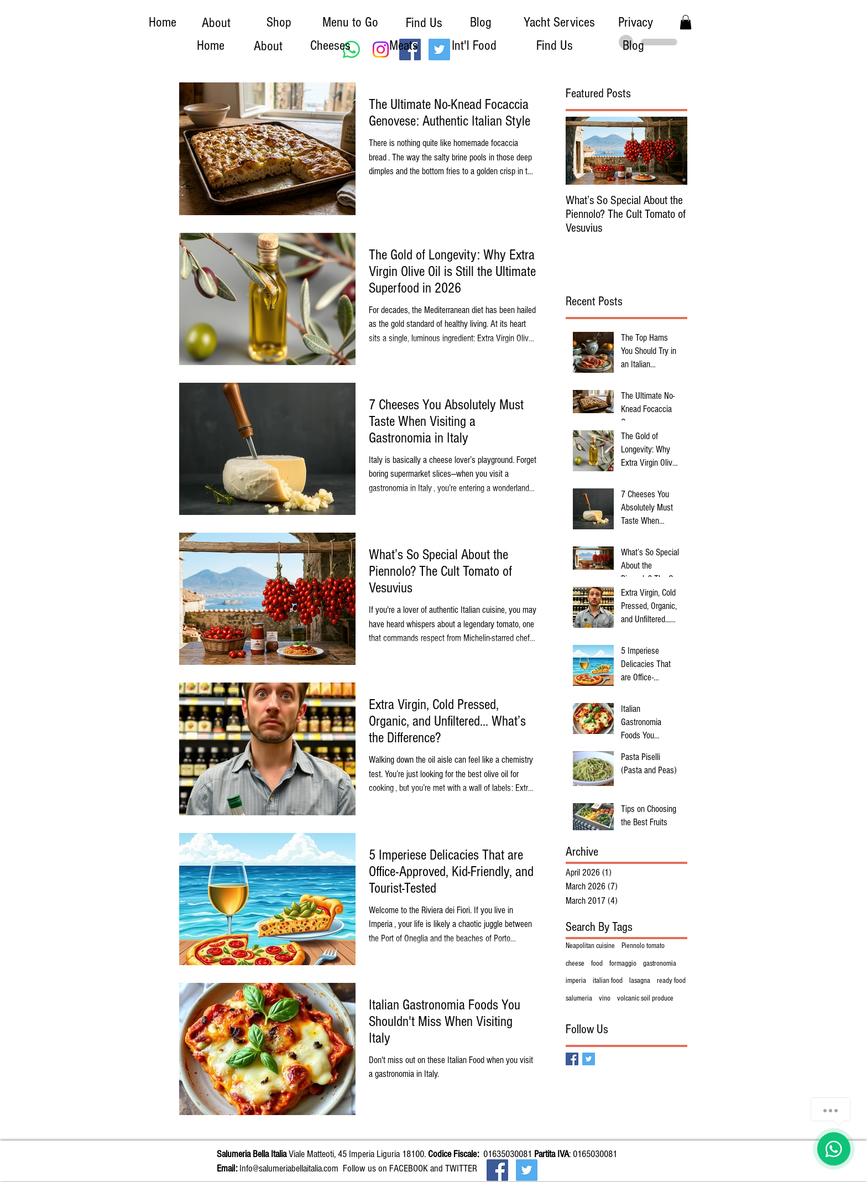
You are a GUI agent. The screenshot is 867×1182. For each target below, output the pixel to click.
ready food (671, 980)
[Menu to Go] (350, 22)
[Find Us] (424, 23)
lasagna (639, 980)
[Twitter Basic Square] (588, 1059)
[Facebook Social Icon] (497, 1170)
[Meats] (403, 45)
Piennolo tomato (643, 945)
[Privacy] (635, 22)
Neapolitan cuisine (590, 945)
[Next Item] (670, 151)
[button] (686, 22)
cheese (575, 963)
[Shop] (278, 22)
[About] (216, 23)
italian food (608, 980)
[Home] (162, 22)
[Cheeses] (330, 45)
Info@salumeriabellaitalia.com (288, 1168)
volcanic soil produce (645, 998)
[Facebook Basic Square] (572, 1059)
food (597, 963)
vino (604, 998)
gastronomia (659, 963)
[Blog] (480, 22)
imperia (576, 980)
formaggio (622, 963)
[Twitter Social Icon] (526, 1170)
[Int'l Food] (474, 45)
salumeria (579, 998)
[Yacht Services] (559, 22)
